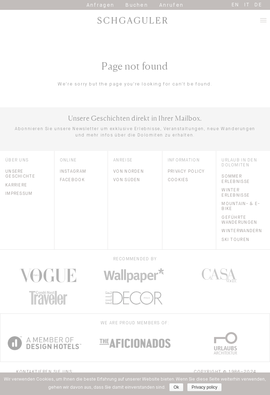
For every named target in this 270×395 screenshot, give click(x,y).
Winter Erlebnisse (235, 192)
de (258, 4)
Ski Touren (235, 240)
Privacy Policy (186, 172)
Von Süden (126, 180)
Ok (176, 387)
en (235, 4)
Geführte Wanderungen (239, 220)
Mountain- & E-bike (240, 206)
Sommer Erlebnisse (235, 179)
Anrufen (171, 5)
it (247, 4)
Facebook (72, 180)
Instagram (73, 172)
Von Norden (128, 172)
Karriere (16, 185)
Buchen (137, 5)
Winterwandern (241, 231)
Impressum (19, 194)
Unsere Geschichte (20, 174)
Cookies (178, 180)
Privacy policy (204, 387)
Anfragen (100, 5)
